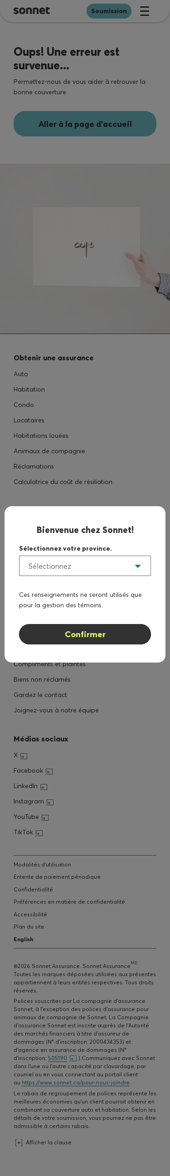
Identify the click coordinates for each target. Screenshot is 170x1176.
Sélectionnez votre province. (65, 548)
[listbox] (85, 566)
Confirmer (85, 634)
